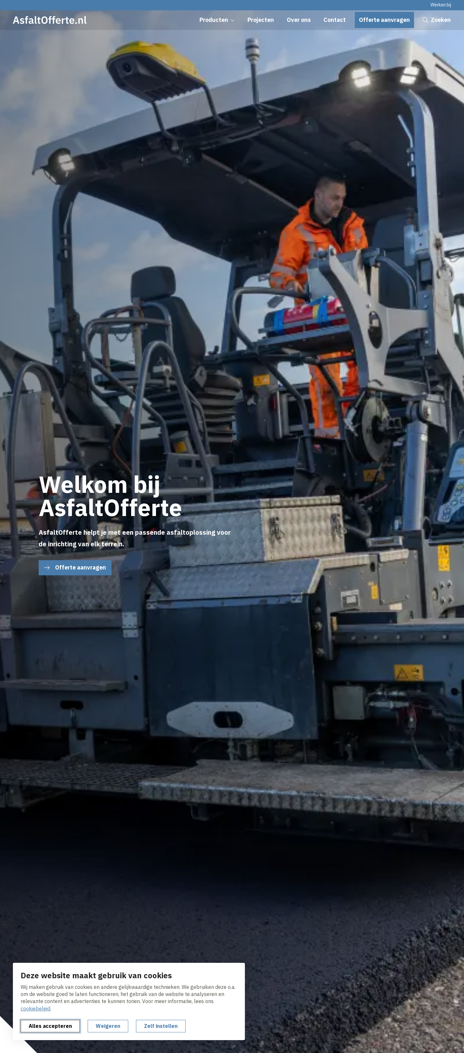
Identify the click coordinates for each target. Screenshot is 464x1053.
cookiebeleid (35, 1008)
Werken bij (440, 5)
